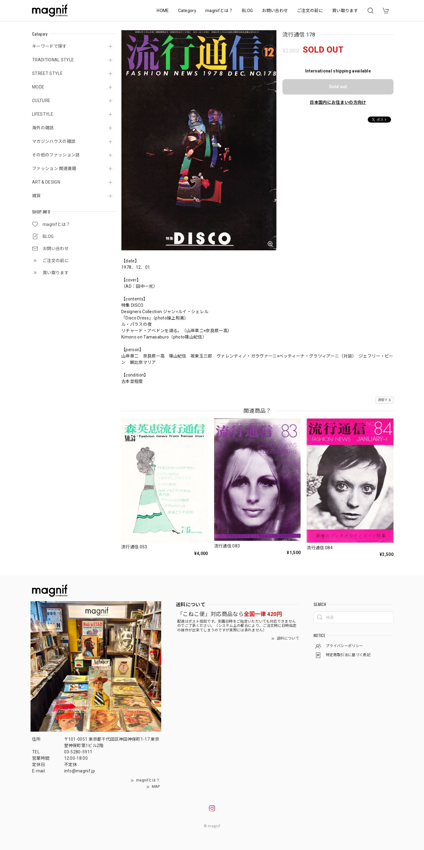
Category (187, 10)
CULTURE (41, 100)
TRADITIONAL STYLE (53, 59)
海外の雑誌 (43, 127)
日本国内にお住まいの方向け (338, 102)
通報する (384, 400)
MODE (38, 87)
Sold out (338, 86)
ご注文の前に (310, 10)
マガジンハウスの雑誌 (53, 141)
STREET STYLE (47, 73)
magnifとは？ (219, 10)
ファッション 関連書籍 (54, 168)
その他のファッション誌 (56, 154)
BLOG (247, 10)
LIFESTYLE (42, 114)
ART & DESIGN (46, 182)
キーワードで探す (49, 46)
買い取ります (345, 10)
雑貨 (36, 195)
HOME (163, 10)
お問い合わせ (275, 10)
